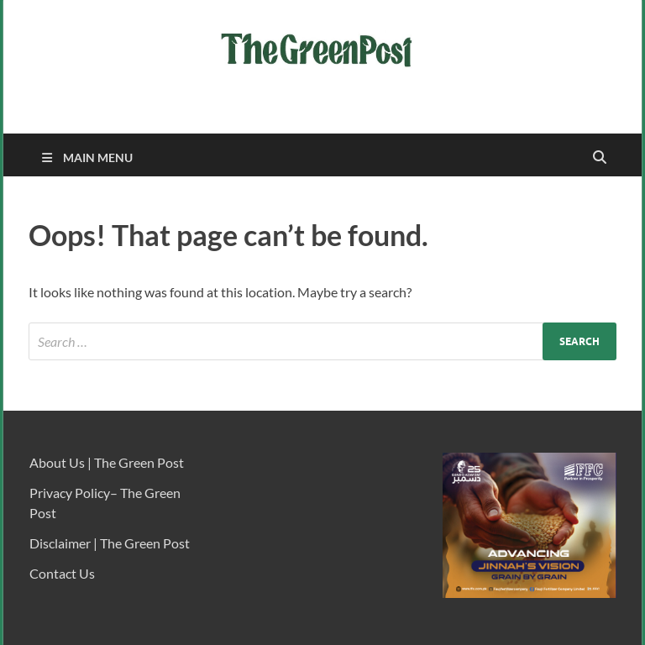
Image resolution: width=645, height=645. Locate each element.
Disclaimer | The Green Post (109, 543)
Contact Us (62, 573)
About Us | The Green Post (106, 462)
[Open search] (599, 158)
